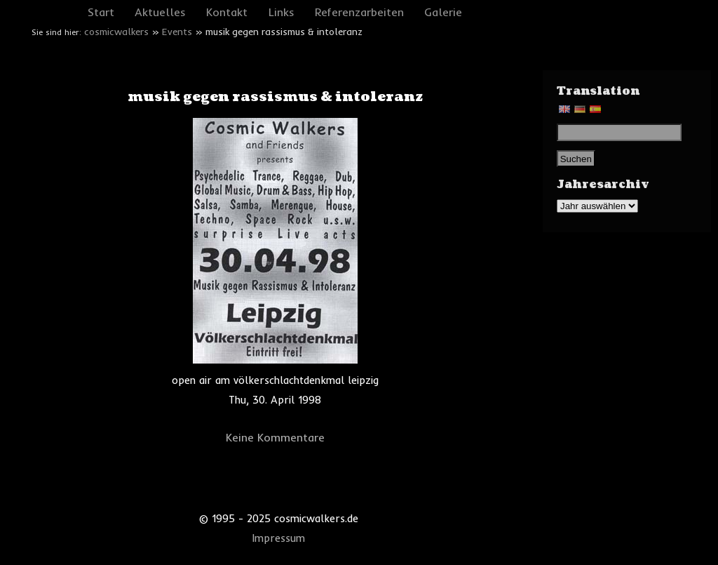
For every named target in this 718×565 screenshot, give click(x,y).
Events (177, 31)
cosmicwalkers (116, 31)
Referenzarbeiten (359, 12)
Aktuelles (160, 12)
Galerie (443, 12)
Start (101, 12)
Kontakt (227, 12)
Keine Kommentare (275, 437)
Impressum (278, 538)
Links (281, 12)
